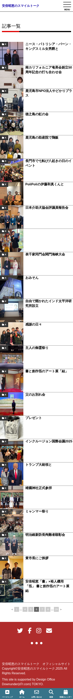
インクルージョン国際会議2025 (48, 441)
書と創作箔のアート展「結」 (46, 371)
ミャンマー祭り (36, 511)
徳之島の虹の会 (36, 114)
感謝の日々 (33, 324)
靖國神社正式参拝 (38, 488)
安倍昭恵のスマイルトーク (20, 5)
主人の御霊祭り (36, 348)
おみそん (32, 278)
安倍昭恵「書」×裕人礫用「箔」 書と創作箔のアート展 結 (49, 586)
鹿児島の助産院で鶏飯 (41, 137)
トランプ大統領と (38, 465)
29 (56, 609)
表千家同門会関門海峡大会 (45, 254)
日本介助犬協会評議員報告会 (46, 208)
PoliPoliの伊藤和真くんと (44, 184)
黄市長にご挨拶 (36, 558)
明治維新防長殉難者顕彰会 (45, 535)
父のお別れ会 (35, 394)
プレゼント (33, 418)
